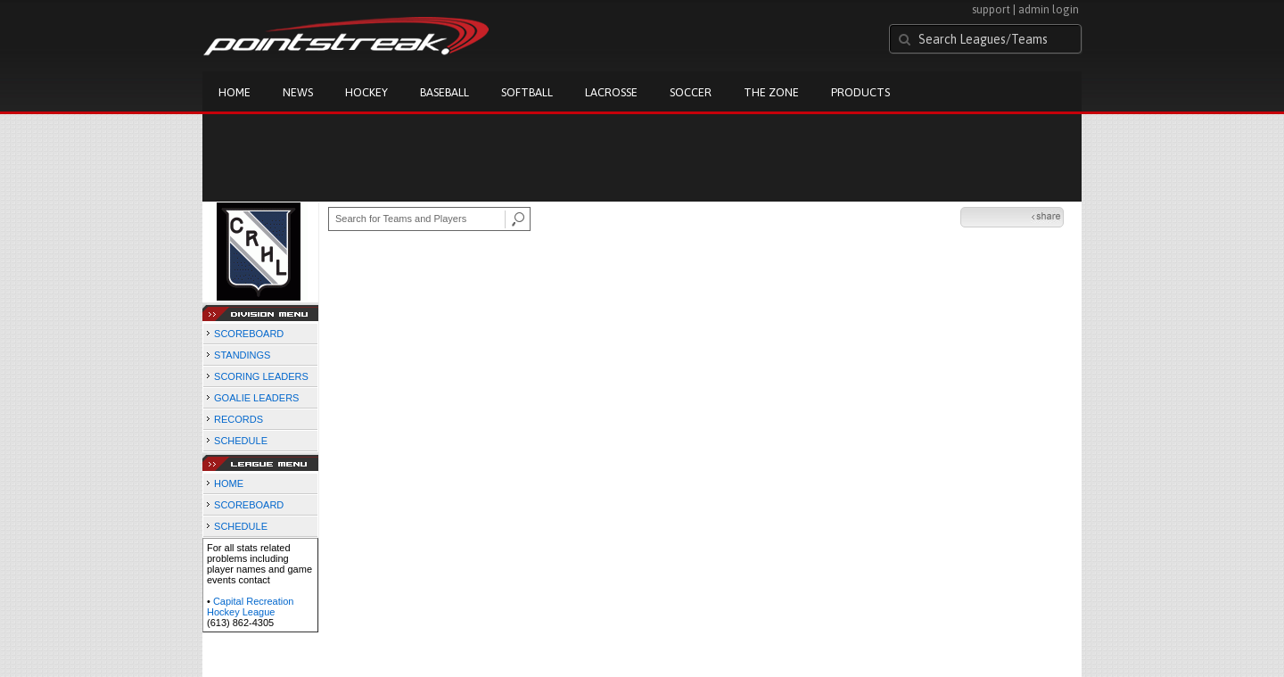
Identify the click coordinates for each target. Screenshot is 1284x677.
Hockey (366, 92)
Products (860, 92)
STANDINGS (242, 355)
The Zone (771, 92)
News (298, 92)
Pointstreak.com (346, 37)
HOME (228, 483)
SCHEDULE (241, 440)
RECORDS (238, 419)
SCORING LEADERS (261, 376)
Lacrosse (611, 92)
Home (234, 92)
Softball (527, 92)
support (991, 9)
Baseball (444, 92)
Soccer (691, 92)
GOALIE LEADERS (256, 397)
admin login (1048, 9)
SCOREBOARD (249, 333)
